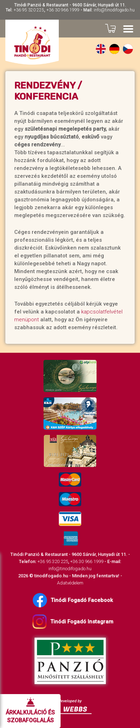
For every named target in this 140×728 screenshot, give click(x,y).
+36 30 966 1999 (62, 9)
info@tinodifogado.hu (114, 9)
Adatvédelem (70, 583)
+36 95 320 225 (29, 9)
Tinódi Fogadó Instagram (72, 621)
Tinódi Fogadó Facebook (73, 600)
